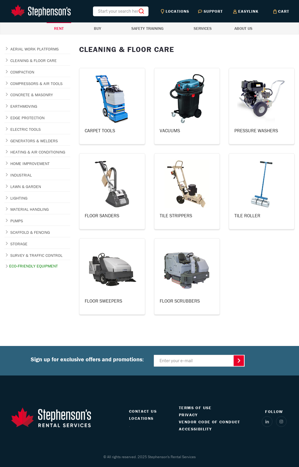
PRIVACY (188, 414)
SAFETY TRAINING (147, 28)
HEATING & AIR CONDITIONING (37, 152)
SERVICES (203, 28)
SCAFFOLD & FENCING (30, 232)
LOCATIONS (141, 418)
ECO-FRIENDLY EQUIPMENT (33, 266)
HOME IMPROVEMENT (30, 163)
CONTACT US (143, 411)
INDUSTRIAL (21, 175)
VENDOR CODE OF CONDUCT (209, 421)
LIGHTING (18, 198)
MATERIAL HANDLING (29, 209)
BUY (97, 28)
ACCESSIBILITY (195, 429)
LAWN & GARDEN (25, 186)
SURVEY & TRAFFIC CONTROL (36, 255)
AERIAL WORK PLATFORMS (34, 49)
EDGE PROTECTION (27, 117)
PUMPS (16, 220)
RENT (59, 28)
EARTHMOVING (23, 106)
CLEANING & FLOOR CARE (33, 60)
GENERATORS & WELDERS (34, 140)
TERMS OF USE (195, 407)
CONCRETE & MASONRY (31, 94)
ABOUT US (243, 28)
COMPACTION (22, 72)
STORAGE (18, 243)
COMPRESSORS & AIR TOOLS (36, 83)
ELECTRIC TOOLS (25, 129)
